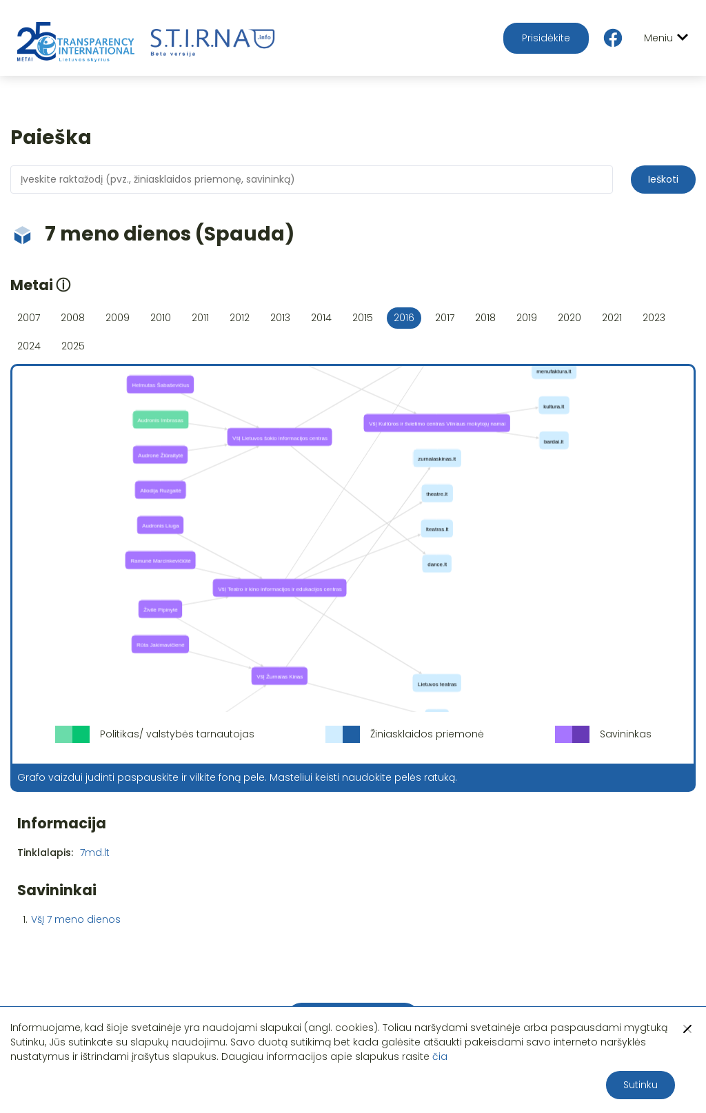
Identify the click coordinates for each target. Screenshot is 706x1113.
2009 (117, 318)
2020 (569, 318)
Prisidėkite (546, 38)
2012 (240, 318)
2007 (28, 318)
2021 (612, 318)
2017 (444, 318)
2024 (29, 346)
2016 (404, 318)
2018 (485, 318)
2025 (73, 346)
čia (439, 1056)
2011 (200, 318)
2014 (321, 318)
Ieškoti (663, 179)
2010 (160, 318)
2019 (526, 318)
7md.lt (95, 852)
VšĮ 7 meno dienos (76, 919)
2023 (654, 318)
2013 (280, 318)
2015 (362, 318)
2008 (73, 318)
